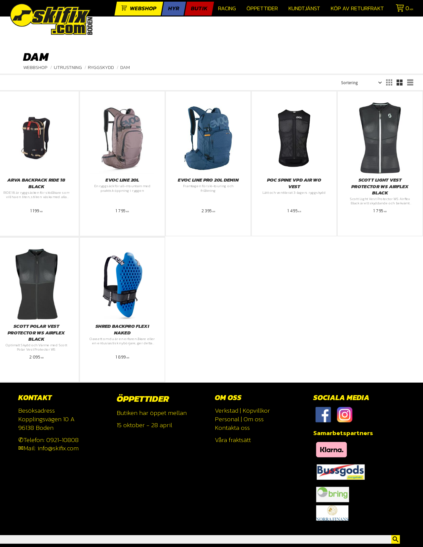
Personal (227, 419)
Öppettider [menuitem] (262, 8)
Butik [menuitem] (199, 8)
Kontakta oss (232, 427)
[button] (389, 82)
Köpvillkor (256, 410)
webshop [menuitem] (143, 8)
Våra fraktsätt (233, 440)
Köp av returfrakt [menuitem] (357, 8)
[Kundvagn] (403, 9)
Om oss (254, 419)
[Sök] (395, 539)
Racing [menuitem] (227, 8)
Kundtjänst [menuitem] (304, 8)
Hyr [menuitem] (174, 8)
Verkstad (226, 410)
